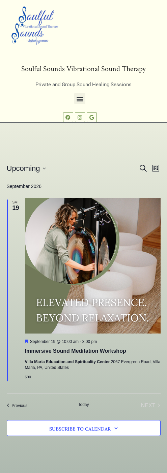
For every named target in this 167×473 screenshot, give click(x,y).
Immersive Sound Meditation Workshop (75, 351)
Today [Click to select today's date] (83, 404)
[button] (79, 98)
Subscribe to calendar (80, 429)
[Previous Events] (17, 405)
